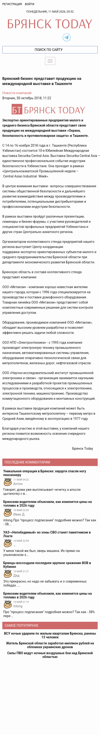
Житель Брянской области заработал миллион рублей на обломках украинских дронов (50, 645)
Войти (29, 4)
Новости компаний (16, 93)
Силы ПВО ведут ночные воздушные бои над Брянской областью (50, 655)
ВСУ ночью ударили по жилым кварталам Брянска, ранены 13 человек (50, 635)
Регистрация (12, 4)
